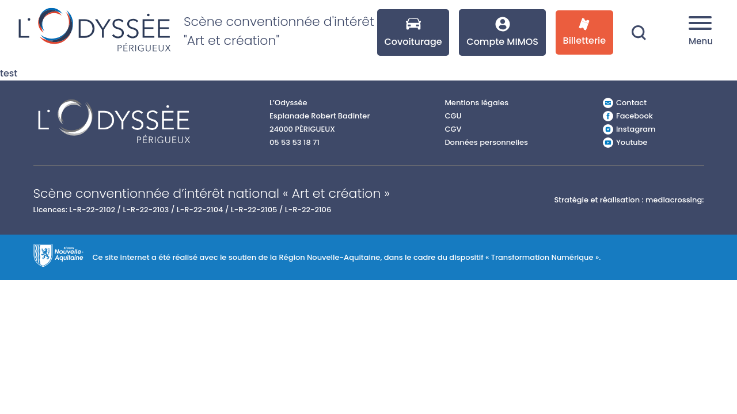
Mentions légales (476, 102)
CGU (453, 115)
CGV (453, 129)
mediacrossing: (674, 199)
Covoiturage (413, 32)
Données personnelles (486, 142)
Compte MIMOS (502, 32)
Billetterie (584, 32)
